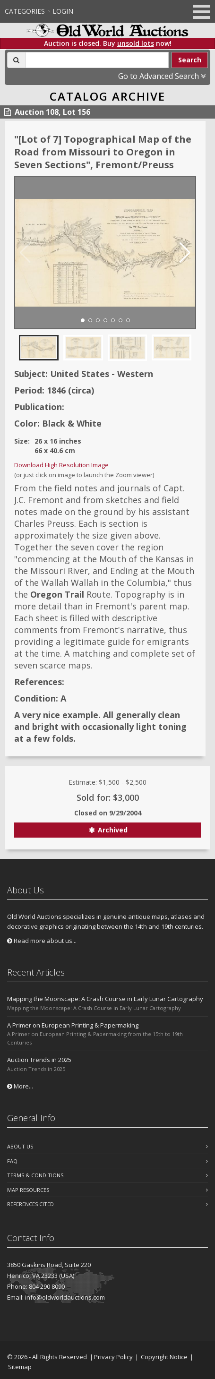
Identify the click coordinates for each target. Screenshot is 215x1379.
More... (20, 1086)
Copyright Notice (164, 1357)
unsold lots (135, 43)
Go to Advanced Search (162, 76)
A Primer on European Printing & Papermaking (72, 1025)
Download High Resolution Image (61, 465)
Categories (25, 11)
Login (62, 11)
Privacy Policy (113, 1357)
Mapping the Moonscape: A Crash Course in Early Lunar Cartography (105, 998)
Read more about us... (42, 940)
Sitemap (20, 1366)
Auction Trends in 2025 (39, 1059)
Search (189, 59)
